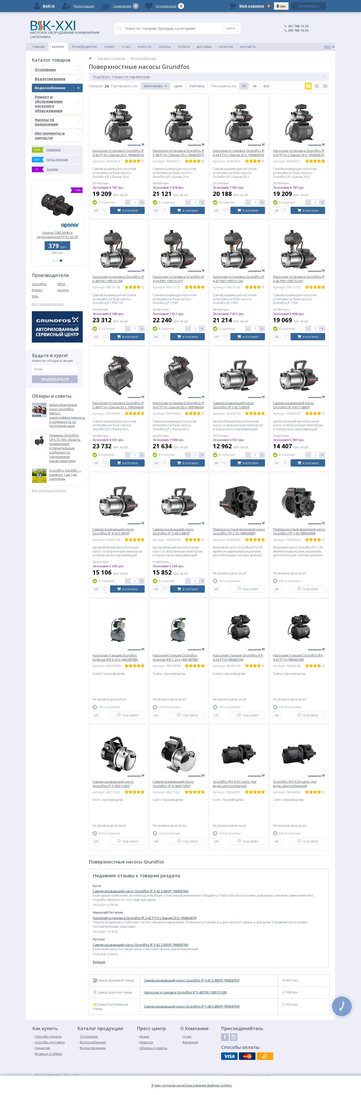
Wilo (35, 296)
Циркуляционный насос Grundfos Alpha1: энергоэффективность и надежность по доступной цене (67, 415)
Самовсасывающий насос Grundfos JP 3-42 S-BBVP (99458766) (140, 891)
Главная (38, 47)
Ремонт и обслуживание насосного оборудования (57, 103)
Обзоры (165, 47)
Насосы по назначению (57, 122)
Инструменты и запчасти (57, 135)
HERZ (61, 284)
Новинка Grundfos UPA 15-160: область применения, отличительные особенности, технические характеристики (64, 448)
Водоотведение (57, 78)
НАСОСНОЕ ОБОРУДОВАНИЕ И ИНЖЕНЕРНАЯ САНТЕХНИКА (64, 30)
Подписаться (55, 379)
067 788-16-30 (298, 26)
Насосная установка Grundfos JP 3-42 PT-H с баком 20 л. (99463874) (144, 918)
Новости (144, 47)
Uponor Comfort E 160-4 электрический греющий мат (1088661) (57, 235)
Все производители (47, 304)
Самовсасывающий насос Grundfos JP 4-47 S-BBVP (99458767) (191, 980)
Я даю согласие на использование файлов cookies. (191, 1085)
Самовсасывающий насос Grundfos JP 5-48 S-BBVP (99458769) (191, 1006)
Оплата (184, 47)
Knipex (37, 290)
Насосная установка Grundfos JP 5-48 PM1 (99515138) (185, 992)
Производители (84, 47)
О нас (126, 47)
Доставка (204, 47)
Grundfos (39, 284)
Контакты (247, 47)
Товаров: (96, 86)
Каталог (58, 47)
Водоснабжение (57, 87)
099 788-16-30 (298, 30)
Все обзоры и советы (49, 490)
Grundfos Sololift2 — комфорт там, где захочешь (65, 474)
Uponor (63, 290)
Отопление (57, 69)
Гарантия (226, 47)
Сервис (109, 47)
